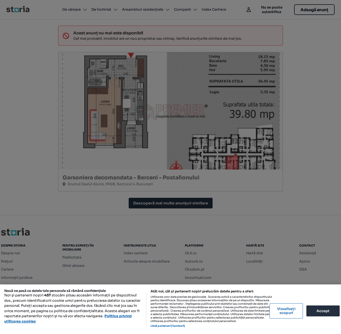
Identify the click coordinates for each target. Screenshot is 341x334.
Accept (323, 310)
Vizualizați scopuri (286, 311)
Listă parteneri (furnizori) (168, 326)
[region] (170, 309)
